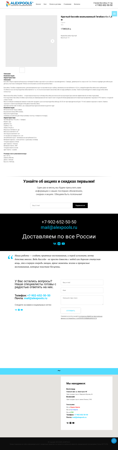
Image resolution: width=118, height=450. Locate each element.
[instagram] (59, 243)
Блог (45, 4)
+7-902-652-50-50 (103, 5)
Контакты (77, 4)
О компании (67, 4)
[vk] (55, 243)
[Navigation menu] (114, 14)
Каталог (38, 4)
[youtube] (63, 243)
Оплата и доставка (55, 4)
